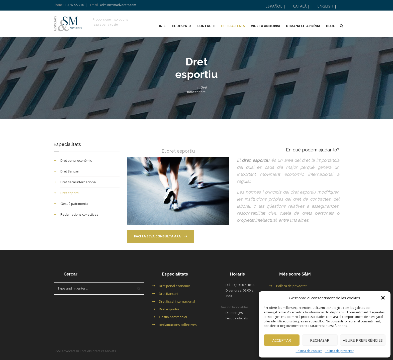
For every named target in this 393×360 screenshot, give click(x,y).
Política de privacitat (339, 351)
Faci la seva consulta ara (160, 236)
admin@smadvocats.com (118, 5)
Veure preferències (363, 340)
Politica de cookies (309, 351)
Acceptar (281, 340)
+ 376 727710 (74, 5)
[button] (382, 297)
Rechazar (319, 340)
